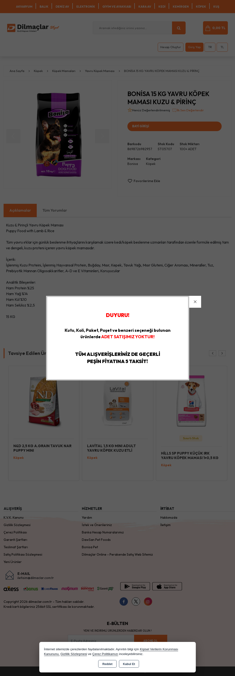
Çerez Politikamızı (105, 654)
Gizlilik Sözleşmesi (73, 654)
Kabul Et (129, 664)
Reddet (107, 664)
